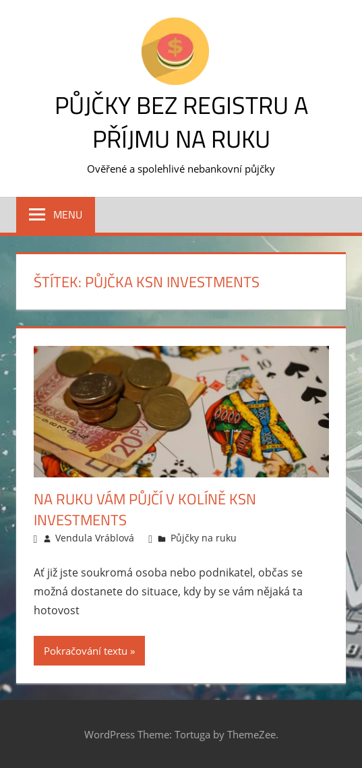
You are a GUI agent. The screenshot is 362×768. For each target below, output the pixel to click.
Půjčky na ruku (204, 537)
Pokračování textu (85, 650)
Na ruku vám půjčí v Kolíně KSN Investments (145, 509)
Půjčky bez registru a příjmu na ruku (181, 121)
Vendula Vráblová (94, 537)
